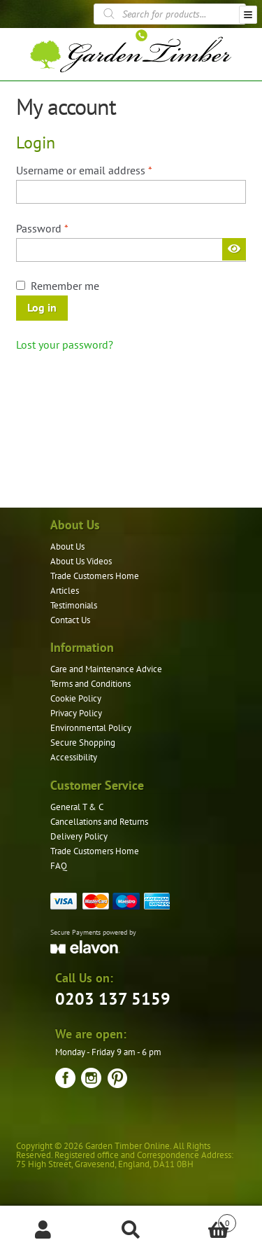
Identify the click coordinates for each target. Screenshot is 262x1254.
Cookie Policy (75, 698)
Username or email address (105, 169)
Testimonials (73, 605)
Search (131, 1230)
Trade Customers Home (94, 576)
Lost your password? (64, 344)
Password (63, 227)
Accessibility (73, 757)
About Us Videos (81, 561)
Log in (42, 307)
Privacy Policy (76, 713)
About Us (67, 546)
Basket (205, 1220)
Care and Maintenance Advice (106, 669)
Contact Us (70, 620)
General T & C (76, 807)
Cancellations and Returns (99, 822)
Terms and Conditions (90, 684)
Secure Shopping (82, 742)
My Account (43, 1230)
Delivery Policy (79, 836)
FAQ (58, 866)
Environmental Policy (90, 728)
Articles (64, 591)
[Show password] (234, 249)
